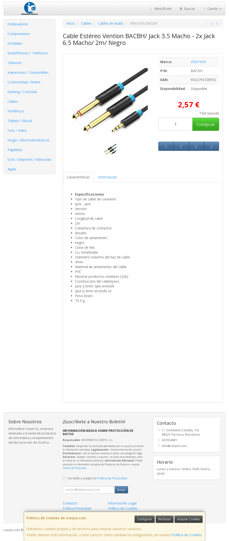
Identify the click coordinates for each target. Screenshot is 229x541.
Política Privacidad (77, 508)
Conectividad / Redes (24, 82)
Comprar (205, 124)
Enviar (121, 490)
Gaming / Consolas (22, 91)
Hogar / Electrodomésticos (29, 140)
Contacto (70, 503)
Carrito (212, 8)
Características (78, 177)
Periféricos (16, 111)
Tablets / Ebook (20, 120)
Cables (13, 101)
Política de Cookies (187, 535)
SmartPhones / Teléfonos (28, 53)
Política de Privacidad (74, 468)
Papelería (15, 149)
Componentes (19, 33)
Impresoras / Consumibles (28, 72)
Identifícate (160, 8)
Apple (12, 169)
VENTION (198, 61)
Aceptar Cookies (188, 519)
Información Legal (122, 503)
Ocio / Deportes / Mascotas (29, 159)
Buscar (187, 8)
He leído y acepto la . (98, 478)
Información (107, 177)
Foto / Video (17, 130)
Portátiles (15, 43)
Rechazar (164, 519)
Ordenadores (18, 24)
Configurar (144, 519)
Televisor (15, 62)
